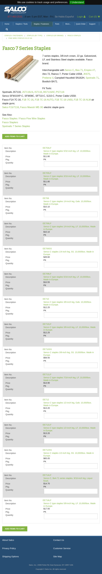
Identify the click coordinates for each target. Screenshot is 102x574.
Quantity (9, 163)
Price (7, 156)
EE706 (46, 198)
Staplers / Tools (21, 24)
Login (81, 16)
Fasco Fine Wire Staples (32, 118)
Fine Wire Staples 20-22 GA (20, 38)
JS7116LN (27, 92)
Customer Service (62, 548)
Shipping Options (10, 556)
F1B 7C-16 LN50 (64, 99)
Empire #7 (89, 70)
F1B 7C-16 (27, 99)
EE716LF (47, 500)
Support (92, 24)
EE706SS (47, 248)
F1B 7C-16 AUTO (44, 99)
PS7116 (60, 92)
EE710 (46, 299)
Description (10, 151)
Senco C (69, 70)
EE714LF (47, 475)
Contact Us (58, 540)
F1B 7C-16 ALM (82, 99)
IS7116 (38, 92)
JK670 (86, 74)
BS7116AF (49, 92)
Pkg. (7, 159)
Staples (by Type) (34, 35)
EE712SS (47, 450)
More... (68, 24)
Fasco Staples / (10, 118)
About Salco (8, 540)
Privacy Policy (9, 548)
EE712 (46, 399)
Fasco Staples (74, 35)
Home (7, 24)
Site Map (57, 556)
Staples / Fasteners (41, 24)
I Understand (77, 2)
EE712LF (47, 425)
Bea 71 (79, 70)
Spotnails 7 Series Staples (16, 126)
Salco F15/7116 (10, 107)
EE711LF (47, 374)
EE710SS (47, 349)
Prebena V (47, 78)
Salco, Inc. (15, 10)
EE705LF (47, 173)
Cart (94, 16)
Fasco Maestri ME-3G (32, 107)
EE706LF (47, 223)
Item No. (8, 148)
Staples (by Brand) (55, 35)
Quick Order (81, 24)
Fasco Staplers (10, 122)
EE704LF (47, 148)
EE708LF (47, 274)
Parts (57, 24)
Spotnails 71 (92, 78)
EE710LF (47, 324)
